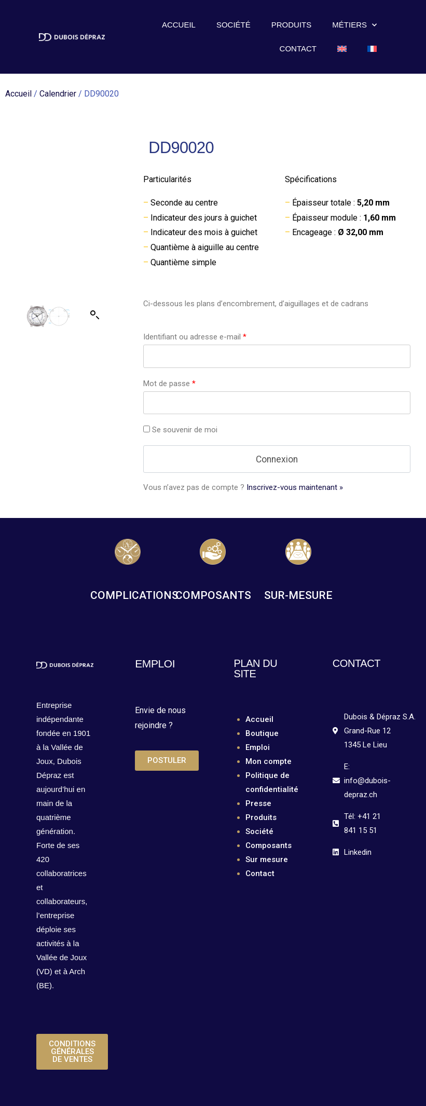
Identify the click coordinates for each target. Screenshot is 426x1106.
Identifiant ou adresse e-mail (194, 337)
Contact (298, 48)
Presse (258, 803)
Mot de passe (169, 383)
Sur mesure (266, 859)
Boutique (262, 733)
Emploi (257, 747)
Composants (268, 845)
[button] (95, 259)
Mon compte (268, 761)
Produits (291, 24)
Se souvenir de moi (180, 429)
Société (233, 24)
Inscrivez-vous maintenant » (294, 487)
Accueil (179, 24)
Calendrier (57, 94)
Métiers (354, 25)
